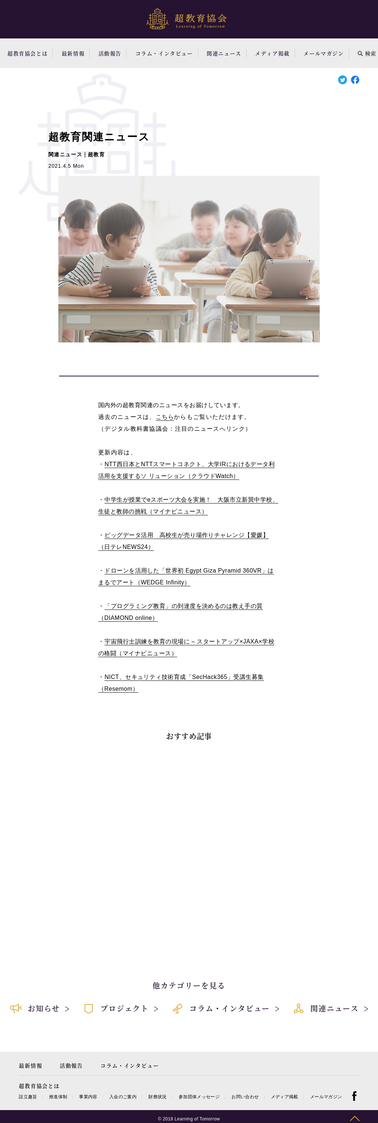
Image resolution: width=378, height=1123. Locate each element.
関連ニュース (224, 53)
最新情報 (73, 53)
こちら (165, 417)
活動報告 (110, 53)
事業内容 (88, 1096)
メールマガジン (323, 53)
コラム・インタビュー (164, 53)
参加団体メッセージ (199, 1096)
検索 (367, 53)
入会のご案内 (123, 1096)
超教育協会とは (27, 53)
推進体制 (58, 1096)
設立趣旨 (28, 1096)
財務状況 (157, 1096)
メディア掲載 (272, 53)
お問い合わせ (245, 1096)
